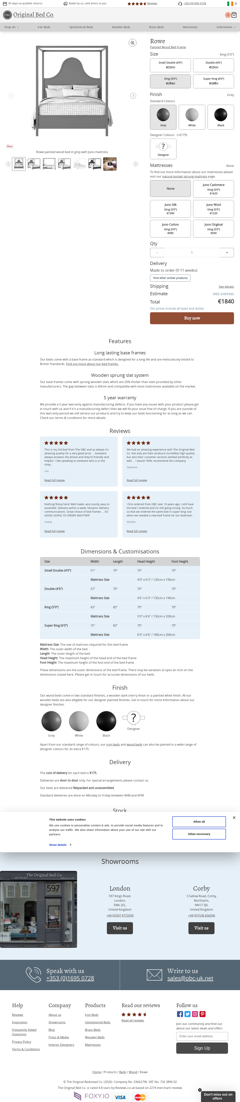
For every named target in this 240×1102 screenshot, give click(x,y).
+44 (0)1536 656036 (201, 915)
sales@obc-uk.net (190, 978)
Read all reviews (134, 1017)
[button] (133, 96)
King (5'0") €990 (170, 228)
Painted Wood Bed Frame (168, 47)
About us (55, 1015)
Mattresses (93, 1045)
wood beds (54, 695)
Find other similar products (170, 278)
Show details (58, 1094)
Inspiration (19, 1022)
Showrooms (57, 1022)
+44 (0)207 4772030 (120, 915)
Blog (52, 1030)
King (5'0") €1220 (213, 208)
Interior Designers (61, 1045)
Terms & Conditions (26, 1049)
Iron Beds (91, 1015)
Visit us (120, 928)
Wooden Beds (95, 1037)
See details (226, 287)
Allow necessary (199, 1083)
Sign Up (202, 1048)
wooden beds (49, 700)
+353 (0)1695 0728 (70, 978)
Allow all (199, 1071)
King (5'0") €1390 (170, 208)
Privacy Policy (21, 1042)
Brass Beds (92, 1030)
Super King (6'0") (213, 81)
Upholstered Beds (97, 1022)
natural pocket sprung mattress (184, 176)
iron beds (113, 744)
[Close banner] (234, 1067)
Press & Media (59, 1037)
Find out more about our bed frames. (92, 364)
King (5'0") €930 (213, 228)
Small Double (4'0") (170, 65)
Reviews (17, 1015)
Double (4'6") (214, 65)
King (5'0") (170, 81)
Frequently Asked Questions (24, 1032)
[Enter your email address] (202, 1036)
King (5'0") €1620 (213, 189)
